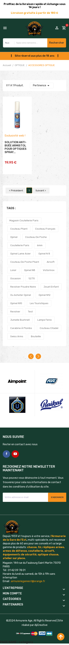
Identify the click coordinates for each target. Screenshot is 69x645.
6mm (40, 245)
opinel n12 (44, 295)
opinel (13, 237)
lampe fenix (44, 319)
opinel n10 (16, 303)
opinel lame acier (20, 253)
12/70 (32, 278)
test (30, 311)
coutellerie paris (19, 245)
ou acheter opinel (20, 295)
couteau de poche (36, 237)
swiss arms (16, 336)
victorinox (48, 270)
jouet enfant (51, 286)
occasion (15, 278)
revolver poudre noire (23, 286)
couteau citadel (49, 328)
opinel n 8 (44, 253)
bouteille (36, 336)
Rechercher (56, 42)
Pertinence (42, 85)
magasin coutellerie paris (23, 220)
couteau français (45, 228)
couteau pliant (18, 228)
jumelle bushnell (20, 319)
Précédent (15, 190)
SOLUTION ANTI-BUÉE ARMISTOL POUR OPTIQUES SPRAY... (15, 147)
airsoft (50, 262)
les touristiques (39, 303)
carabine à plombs (21, 328)
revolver (15, 311)
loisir (13, 270)
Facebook (6, 454)
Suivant (41, 190)
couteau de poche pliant (24, 262)
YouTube (15, 454)
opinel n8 (29, 270)
